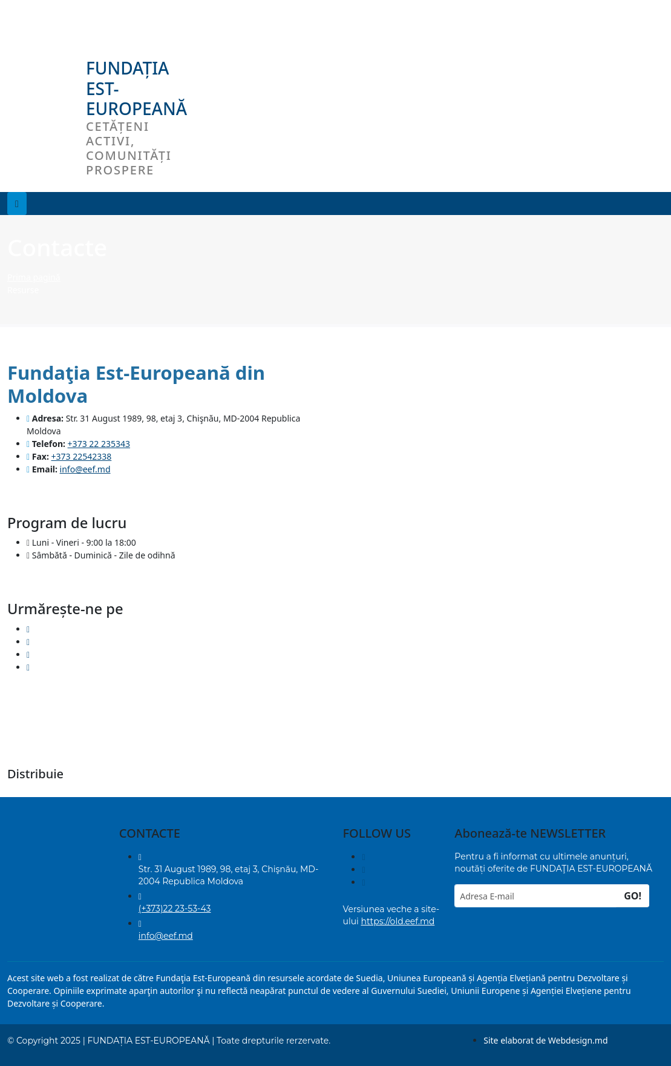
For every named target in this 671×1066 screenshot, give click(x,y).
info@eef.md (85, 469)
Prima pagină (34, 277)
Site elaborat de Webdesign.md (545, 1040)
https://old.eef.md (398, 921)
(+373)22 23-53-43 (175, 908)
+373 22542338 (81, 456)
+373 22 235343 (99, 443)
